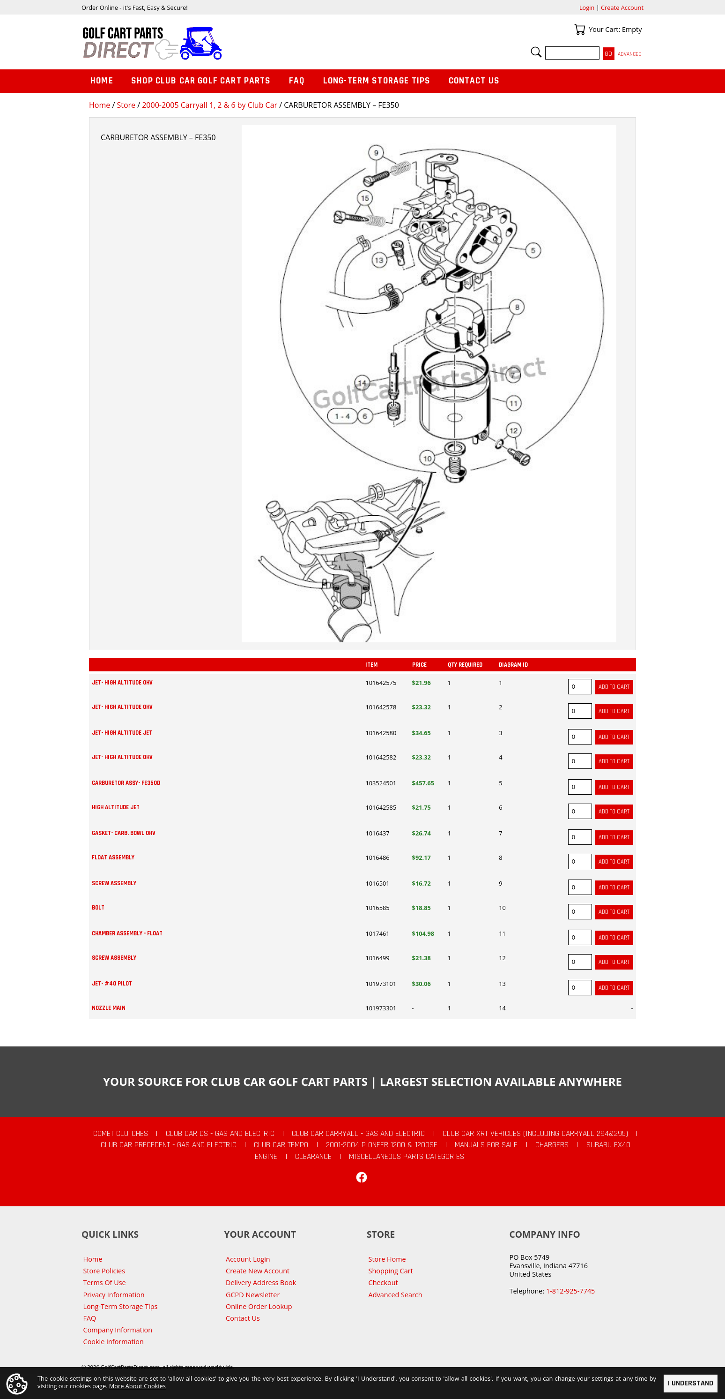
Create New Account (257, 1270)
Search (536, 52)
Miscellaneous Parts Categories (406, 1156)
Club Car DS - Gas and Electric (220, 1133)
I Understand (690, 1383)
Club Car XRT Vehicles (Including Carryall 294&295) (535, 1133)
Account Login (248, 1259)
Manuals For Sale (486, 1145)
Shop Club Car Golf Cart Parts (201, 81)
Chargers (552, 1145)
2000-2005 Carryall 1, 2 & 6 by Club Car (209, 105)
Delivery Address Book (261, 1282)
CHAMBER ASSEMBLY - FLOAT (127, 933)
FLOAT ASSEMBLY (113, 857)
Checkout (383, 1282)
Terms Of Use (104, 1282)
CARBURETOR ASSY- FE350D (126, 783)
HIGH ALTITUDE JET (116, 807)
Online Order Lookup (259, 1306)
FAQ (297, 81)
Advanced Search (395, 1294)
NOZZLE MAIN (109, 1008)
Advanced (630, 54)
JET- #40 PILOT (112, 983)
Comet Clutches (120, 1133)
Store (126, 105)
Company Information (117, 1329)
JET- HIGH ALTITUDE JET (122, 733)
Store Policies (104, 1270)
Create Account (622, 7)
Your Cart (579, 29)
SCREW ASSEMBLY (114, 883)
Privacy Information (114, 1294)
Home (99, 105)
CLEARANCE (313, 1156)
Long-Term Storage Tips (376, 81)
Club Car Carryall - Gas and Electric (358, 1133)
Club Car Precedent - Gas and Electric (169, 1145)
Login (586, 7)
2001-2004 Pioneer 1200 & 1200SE (381, 1145)
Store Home (387, 1259)
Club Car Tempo (281, 1145)
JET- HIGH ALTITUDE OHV (122, 682)
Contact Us (474, 81)
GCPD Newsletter (253, 1294)
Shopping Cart (391, 1270)
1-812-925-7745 (570, 1290)
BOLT (98, 907)
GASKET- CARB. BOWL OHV (123, 833)
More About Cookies (137, 1385)
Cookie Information (113, 1341)
